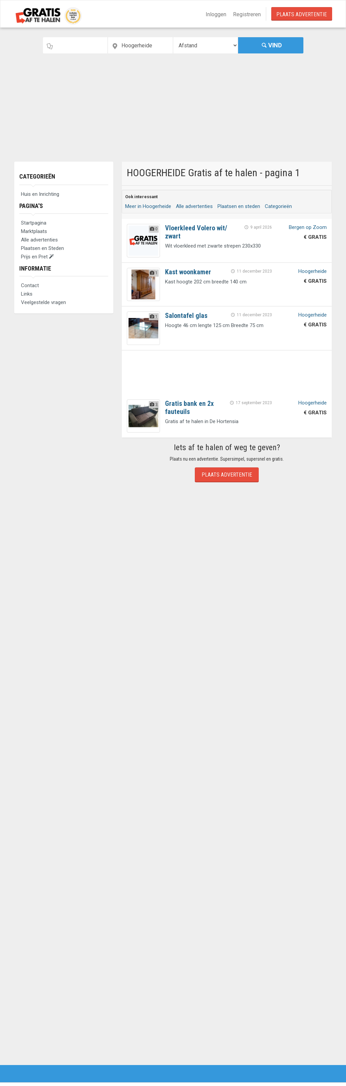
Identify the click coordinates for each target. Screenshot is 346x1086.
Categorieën (37, 176)
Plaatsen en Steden (42, 248)
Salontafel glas (186, 315)
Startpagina (33, 223)
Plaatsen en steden (238, 206)
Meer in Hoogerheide (148, 206)
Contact (30, 285)
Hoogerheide (312, 271)
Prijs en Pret (37, 257)
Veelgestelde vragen (43, 302)
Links (26, 294)
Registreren (247, 14)
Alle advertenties (39, 240)
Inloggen (216, 14)
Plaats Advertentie (301, 14)
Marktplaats (34, 231)
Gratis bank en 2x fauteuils (189, 407)
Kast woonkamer (188, 272)
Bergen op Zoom (308, 227)
